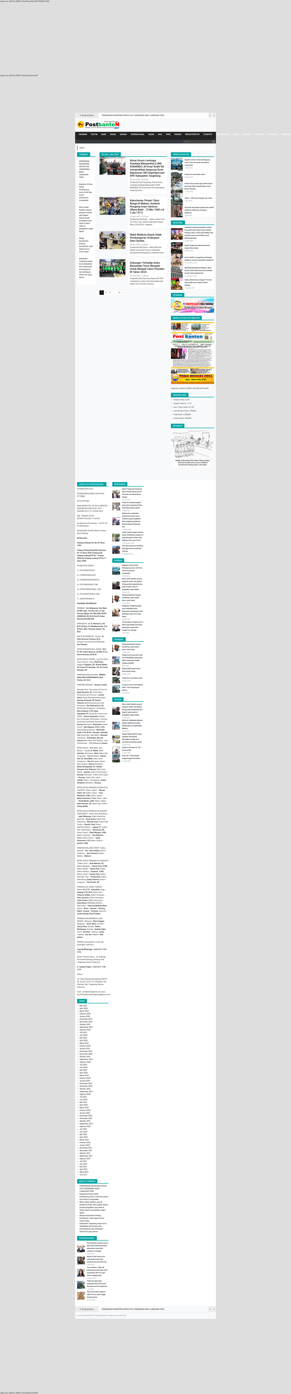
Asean (151, 134)
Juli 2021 (83, 1161)
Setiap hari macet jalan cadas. (195, 174)
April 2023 (84, 1105)
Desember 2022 (86, 1116)
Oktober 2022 (85, 1121)
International (137, 134)
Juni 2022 (84, 1132)
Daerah (123, 134)
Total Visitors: (179, 418)
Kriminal (247, 134)
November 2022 (86, 1118)
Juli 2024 (83, 1065)
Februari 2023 (85, 1110)
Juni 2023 (84, 1100)
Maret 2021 (84, 1172)
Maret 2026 (84, 1011)
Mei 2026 (83, 1006)
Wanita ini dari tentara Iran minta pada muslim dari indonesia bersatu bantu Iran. (97, 1259)
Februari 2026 (85, 1014)
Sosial (113, 134)
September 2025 (86, 1027)
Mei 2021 (83, 1167)
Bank (103, 134)
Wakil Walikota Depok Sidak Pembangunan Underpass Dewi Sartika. (146, 237)
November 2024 (86, 1054)
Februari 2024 (85, 1078)
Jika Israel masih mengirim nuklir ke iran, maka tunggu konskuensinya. (96, 1294)
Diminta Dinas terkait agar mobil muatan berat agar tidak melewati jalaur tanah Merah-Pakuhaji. (198, 186)
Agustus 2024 (85, 1062)
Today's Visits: (179, 400)
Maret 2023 (84, 1108)
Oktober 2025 (85, 1024)
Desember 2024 (86, 1051)
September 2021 (86, 1156)
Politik (94, 134)
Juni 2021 (84, 1164)
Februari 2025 (85, 1046)
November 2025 (86, 1022)
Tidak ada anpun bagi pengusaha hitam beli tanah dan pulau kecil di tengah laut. (97, 1283)
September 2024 (86, 1059)
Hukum (236, 134)
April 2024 (84, 1073)
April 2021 (84, 1169)
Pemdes (177, 134)
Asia (160, 134)
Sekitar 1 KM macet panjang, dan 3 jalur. (198, 198)
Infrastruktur (192, 134)
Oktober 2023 (85, 1089)
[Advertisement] (70, 20)
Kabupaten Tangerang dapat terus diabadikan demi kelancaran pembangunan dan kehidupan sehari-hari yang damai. (132, 611)
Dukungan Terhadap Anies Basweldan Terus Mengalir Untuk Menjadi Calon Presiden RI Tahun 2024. (147, 267)
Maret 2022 (84, 1140)
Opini (168, 134)
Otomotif (207, 134)
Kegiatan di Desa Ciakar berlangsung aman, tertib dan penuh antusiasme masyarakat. (86, 192)
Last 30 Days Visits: (181, 411)
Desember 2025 (86, 1019)
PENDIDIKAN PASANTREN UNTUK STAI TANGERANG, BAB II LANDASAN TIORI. (133, 115)
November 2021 (86, 1151)
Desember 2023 (86, 1083)
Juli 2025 (83, 1032)
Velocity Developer (120, 1315)
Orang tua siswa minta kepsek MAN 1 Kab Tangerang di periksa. (132, 687)
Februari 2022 (85, 1142)
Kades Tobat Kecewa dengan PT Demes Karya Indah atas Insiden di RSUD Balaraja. (198, 282)
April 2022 (84, 1137)
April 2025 (84, 1041)
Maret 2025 (84, 1043)
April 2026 (84, 1008)
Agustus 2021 (85, 1159)
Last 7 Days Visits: (180, 407)
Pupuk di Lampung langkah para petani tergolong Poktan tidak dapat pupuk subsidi (132, 505)
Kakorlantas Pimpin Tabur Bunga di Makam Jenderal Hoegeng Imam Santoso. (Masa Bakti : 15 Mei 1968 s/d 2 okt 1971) (147, 206)
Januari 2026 (85, 1016)
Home (82, 148)
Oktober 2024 (85, 1057)
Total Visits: (178, 414)
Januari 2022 (85, 1145)
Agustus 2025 (85, 1030)
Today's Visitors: (180, 403)
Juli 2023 (83, 1097)
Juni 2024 (84, 1067)
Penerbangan (222, 134)
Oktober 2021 (85, 1153)
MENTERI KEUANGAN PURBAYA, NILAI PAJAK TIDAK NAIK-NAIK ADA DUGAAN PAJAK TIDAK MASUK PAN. (198, 270)
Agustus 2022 (85, 1126)
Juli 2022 (83, 1129)
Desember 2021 (86, 1148)
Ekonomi (83, 134)
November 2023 (86, 1086)
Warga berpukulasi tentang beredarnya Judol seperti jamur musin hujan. (92, 1218)
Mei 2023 (83, 1102)
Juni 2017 (84, 1175)
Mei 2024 (83, 1070)
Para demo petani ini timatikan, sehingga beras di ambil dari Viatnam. (133, 548)
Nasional (259, 134)
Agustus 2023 (85, 1094)
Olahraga (272, 134)
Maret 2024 (84, 1075)
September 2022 (86, 1124)
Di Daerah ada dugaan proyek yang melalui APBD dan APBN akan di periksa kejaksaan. (199, 210)
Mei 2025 (83, 1038)
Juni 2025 (84, 1035)
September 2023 (86, 1091)
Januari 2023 (85, 1113)
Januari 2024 (85, 1081)
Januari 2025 (85, 1049)
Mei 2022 (83, 1134)
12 (119, 292)
